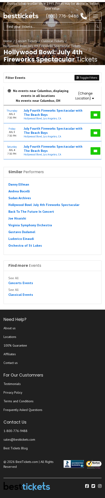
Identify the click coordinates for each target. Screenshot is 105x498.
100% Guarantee (15, 345)
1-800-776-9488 (15, 431)
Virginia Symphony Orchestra (30, 225)
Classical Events (20, 295)
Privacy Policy (12, 392)
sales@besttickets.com (19, 439)
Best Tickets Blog (15, 448)
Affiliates (9, 354)
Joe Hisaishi (17, 218)
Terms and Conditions (18, 401)
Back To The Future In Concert (31, 211)
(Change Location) (84, 96)
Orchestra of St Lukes (25, 245)
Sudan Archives (19, 198)
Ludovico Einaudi (21, 239)
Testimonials (12, 384)
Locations (9, 337)
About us (9, 328)
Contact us (10, 363)
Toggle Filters (86, 78)
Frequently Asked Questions (22, 410)
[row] (52, 114)
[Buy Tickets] (95, 115)
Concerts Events (20, 283)
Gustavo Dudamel (21, 232)
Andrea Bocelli (19, 191)
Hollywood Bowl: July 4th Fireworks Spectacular (43, 205)
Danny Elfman (18, 184)
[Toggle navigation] (95, 16)
